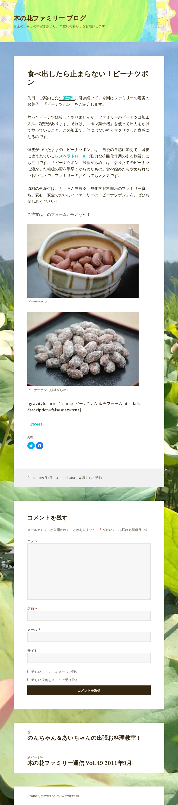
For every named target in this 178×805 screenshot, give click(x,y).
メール (34, 629)
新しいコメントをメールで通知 (55, 671)
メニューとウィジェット (158, 27)
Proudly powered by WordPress (53, 796)
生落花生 (67, 97)
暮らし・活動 (92, 477)
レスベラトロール (70, 156)
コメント (34, 541)
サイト (32, 650)
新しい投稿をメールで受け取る (55, 680)
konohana (67, 477)
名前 (32, 608)
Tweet (36, 424)
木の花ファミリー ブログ (50, 18)
